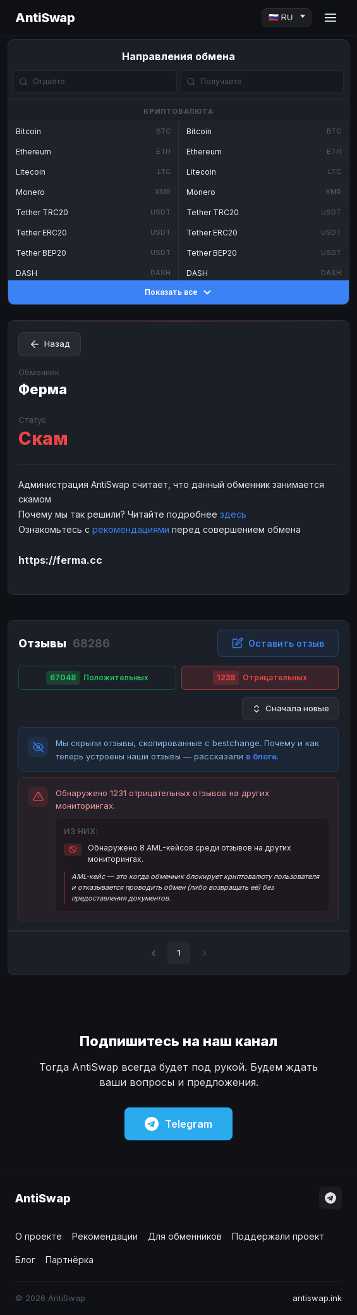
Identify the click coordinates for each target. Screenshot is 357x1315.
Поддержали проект (278, 1236)
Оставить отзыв (278, 643)
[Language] (287, 17)
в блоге (261, 756)
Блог (25, 1259)
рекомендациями (130, 529)
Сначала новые (290, 708)
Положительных (97, 678)
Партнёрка (69, 1259)
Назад (49, 344)
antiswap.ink (317, 1298)
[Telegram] (330, 1198)
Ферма (42, 389)
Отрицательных (260, 678)
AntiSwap (45, 17)
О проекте (38, 1236)
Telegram (178, 1124)
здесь (233, 514)
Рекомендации (105, 1236)
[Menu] (330, 17)
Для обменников (185, 1236)
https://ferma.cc (60, 560)
